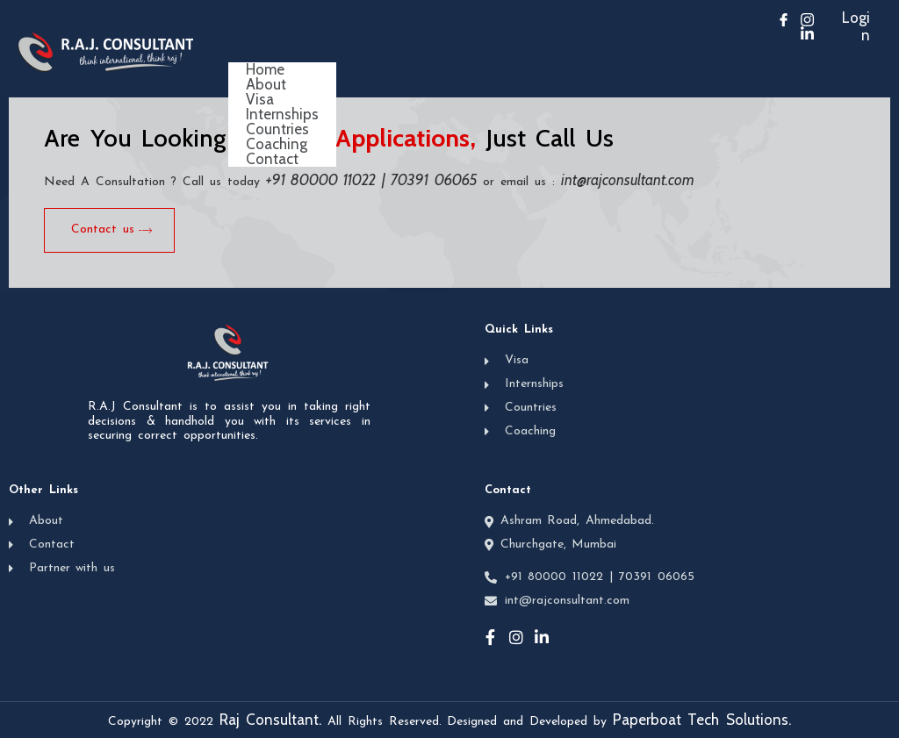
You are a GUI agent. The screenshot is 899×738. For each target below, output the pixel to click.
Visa (260, 99)
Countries (277, 129)
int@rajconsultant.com (627, 180)
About (266, 84)
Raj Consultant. (270, 719)
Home (265, 69)
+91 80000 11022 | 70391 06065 (372, 180)
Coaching (276, 144)
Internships (282, 114)
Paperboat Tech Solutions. (702, 719)
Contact (272, 159)
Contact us (111, 230)
